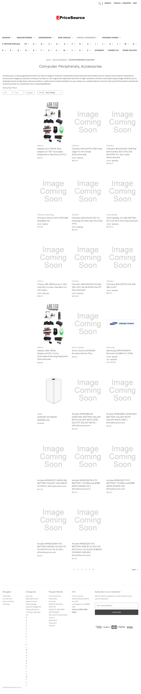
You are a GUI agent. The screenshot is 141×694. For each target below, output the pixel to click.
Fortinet (52, 601)
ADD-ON (52, 607)
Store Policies (130, 50)
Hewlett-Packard (56, 604)
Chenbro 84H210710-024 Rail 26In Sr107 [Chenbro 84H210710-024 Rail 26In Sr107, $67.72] (121, 285)
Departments (46, 37)
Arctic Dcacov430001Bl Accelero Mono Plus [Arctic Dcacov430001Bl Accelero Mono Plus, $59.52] (83, 352)
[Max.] (18, 93)
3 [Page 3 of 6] (82, 569)
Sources (7, 37)
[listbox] (54, 93)
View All (52, 626)
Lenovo (52, 617)
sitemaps (99, 50)
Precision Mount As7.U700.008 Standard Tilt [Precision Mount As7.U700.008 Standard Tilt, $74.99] (52, 219)
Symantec (53, 599)
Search (108, 3)
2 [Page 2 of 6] (78, 569)
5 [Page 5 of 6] (89, 569)
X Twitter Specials (11, 44)
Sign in (117, 3)
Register (127, 3)
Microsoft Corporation (58, 615)
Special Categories (87, 37)
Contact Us (113, 50)
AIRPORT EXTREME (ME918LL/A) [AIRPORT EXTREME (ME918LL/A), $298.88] (47, 418)
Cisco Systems (55, 596)
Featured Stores (111, 37)
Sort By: (42, 93)
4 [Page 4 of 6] (85, 569)
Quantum (53, 623)
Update (30, 93)
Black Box (53, 620)
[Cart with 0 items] (134, 3)
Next (135, 569)
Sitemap (6, 604)
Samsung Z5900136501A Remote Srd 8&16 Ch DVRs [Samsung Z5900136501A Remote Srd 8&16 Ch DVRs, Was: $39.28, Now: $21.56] (119, 352)
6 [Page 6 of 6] (93, 569)
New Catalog (65, 37)
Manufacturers (25, 37)
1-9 (26, 44)
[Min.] (7, 93)
